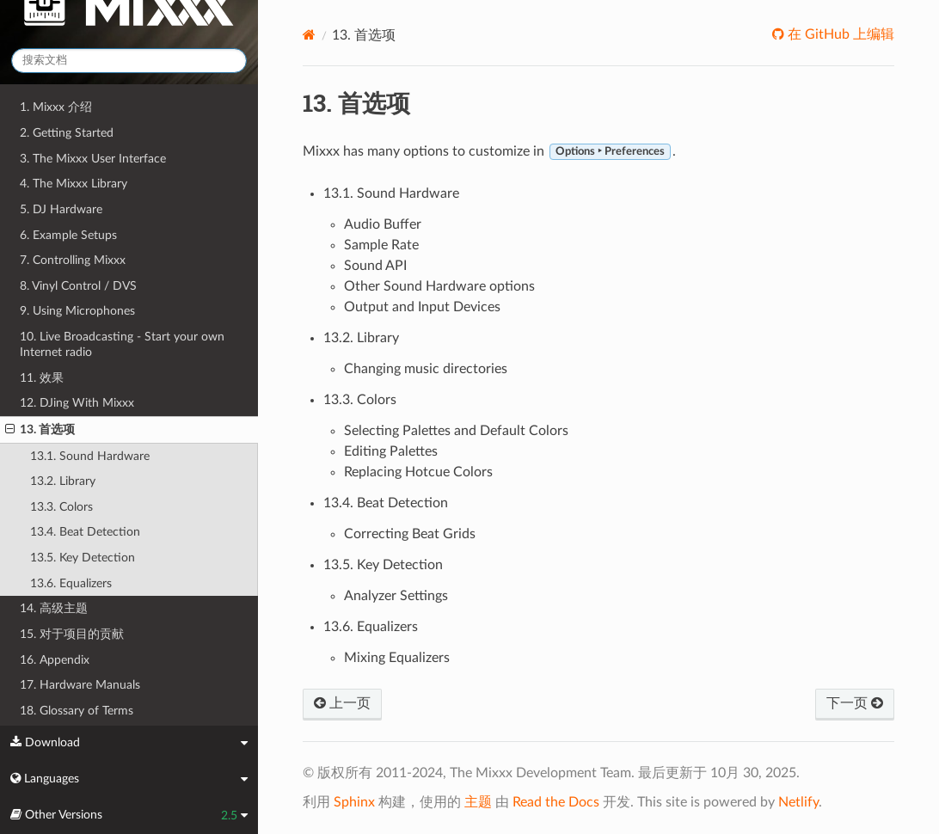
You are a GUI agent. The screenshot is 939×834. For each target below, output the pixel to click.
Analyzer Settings (396, 596)
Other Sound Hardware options (439, 286)
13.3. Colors (61, 506)
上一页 (342, 703)
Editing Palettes (391, 451)
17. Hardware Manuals (80, 684)
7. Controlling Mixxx (73, 260)
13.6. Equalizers (71, 583)
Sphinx (354, 802)
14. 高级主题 (54, 608)
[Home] (309, 35)
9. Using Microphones (77, 310)
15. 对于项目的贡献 (72, 634)
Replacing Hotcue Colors (418, 472)
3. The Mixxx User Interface (93, 158)
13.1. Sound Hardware (90, 456)
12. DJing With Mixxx (77, 402)
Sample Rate (381, 245)
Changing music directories (425, 369)
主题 (478, 802)
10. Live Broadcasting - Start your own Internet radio (122, 344)
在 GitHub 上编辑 (839, 34)
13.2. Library (62, 481)
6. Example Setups (68, 235)
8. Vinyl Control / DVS (78, 285)
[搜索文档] (129, 60)
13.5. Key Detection (82, 557)
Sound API (375, 266)
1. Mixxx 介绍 (56, 107)
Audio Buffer (382, 224)
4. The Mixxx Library (73, 183)
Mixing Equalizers (397, 658)
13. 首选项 (40, 430)
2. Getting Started (67, 132)
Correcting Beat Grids (410, 534)
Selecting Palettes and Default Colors (456, 431)
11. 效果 (42, 377)
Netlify (798, 802)
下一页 (854, 703)
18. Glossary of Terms (76, 710)
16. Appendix (54, 659)
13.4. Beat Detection (85, 531)
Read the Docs (555, 802)
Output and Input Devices (422, 307)
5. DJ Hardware (61, 209)
